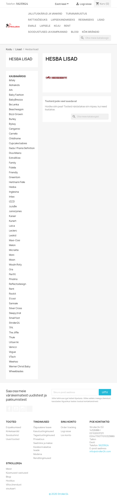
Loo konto (66, 435)
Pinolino (13, 279)
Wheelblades (16, 371)
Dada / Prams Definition (22, 148)
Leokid (12, 235)
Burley (12, 119)
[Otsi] (95, 38)
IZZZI (12, 201)
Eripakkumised (13, 427)
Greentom (14, 177)
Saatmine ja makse (43, 443)
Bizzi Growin (16, 114)
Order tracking (68, 427)
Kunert (12, 221)
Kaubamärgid (17, 76)
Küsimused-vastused (17, 472)
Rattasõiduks (37, 19)
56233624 (22, 3)
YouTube (16, 409)
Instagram (23, 409)
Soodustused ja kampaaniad (47, 32)
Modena (37, 454)
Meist (9, 468)
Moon (12, 259)
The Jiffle (14, 332)
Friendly (13, 172)
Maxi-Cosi (14, 240)
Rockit (12, 293)
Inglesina (14, 191)
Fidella (12, 167)
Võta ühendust (13, 484)
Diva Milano (15, 153)
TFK (11, 327)
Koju (57, 25)
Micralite (14, 250)
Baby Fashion (16, 94)
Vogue (12, 352)
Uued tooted (12, 439)
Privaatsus (38, 439)
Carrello (13, 133)
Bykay (12, 124)
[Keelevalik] (62, 4)
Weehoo (13, 361)
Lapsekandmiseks (63, 19)
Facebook (9, 409)
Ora (11, 269)
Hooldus (10, 480)
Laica (12, 225)
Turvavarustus (76, 13)
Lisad (101, 19)
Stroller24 (14, 322)
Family (12, 162)
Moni (11, 255)
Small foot (14, 318)
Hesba (12, 187)
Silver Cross (15, 308)
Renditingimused (42, 458)
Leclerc (13, 230)
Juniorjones (15, 211)
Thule (12, 337)
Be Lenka (14, 104)
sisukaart (11, 488)
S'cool (12, 298)
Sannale (13, 303)
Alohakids (14, 85)
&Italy (12, 80)
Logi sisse (66, 431)
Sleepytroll (15, 313)
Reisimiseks (86, 19)
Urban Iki (14, 342)
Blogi (74, 32)
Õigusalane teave (42, 427)
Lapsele (45, 25)
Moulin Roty (15, 264)
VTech (12, 356)
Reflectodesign (17, 284)
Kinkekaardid (12, 431)
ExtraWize (14, 157)
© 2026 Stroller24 (58, 494)
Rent (67, 25)
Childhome (15, 138)
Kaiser (12, 216)
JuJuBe (13, 206)
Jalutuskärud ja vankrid (45, 13)
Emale (32, 25)
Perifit (12, 274)
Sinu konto (68, 421)
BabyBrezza (16, 99)
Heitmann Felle (17, 182)
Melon (12, 245)
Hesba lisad (20, 59)
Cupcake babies (18, 143)
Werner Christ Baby (19, 366)
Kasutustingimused (43, 431)
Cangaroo (14, 128)
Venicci (13, 347)
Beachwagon (16, 109)
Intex (11, 196)
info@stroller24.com (100, 451)
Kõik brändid (90, 32)
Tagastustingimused (44, 435)
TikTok (29, 409)
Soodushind (12, 435)
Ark (11, 90)
